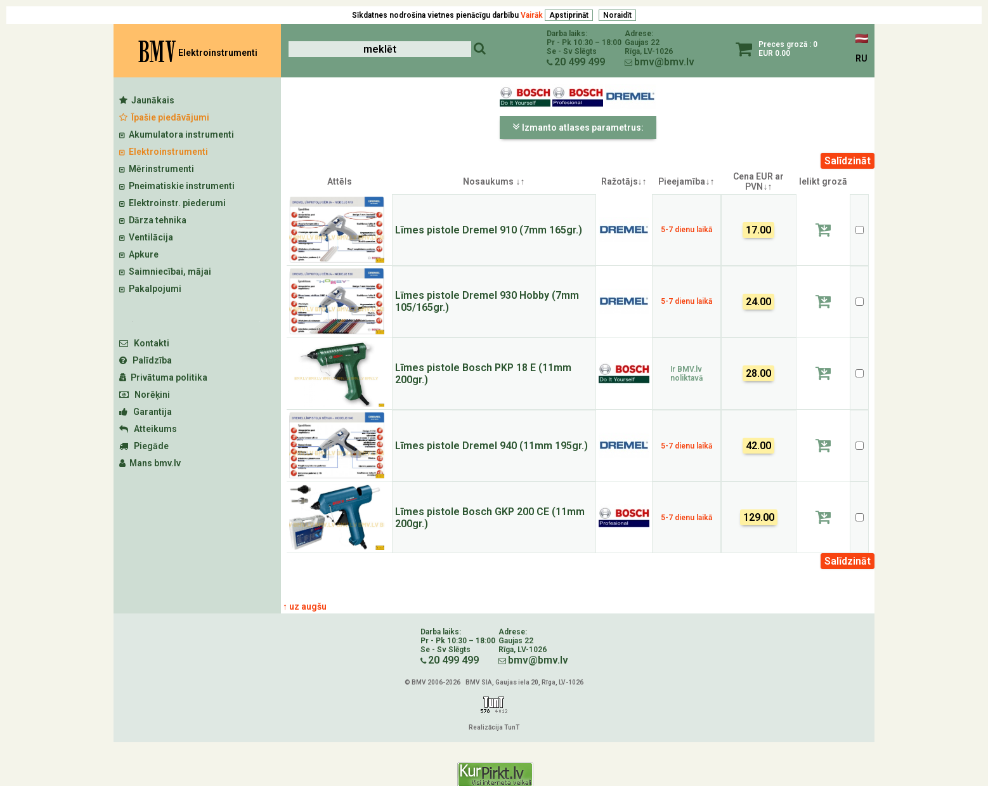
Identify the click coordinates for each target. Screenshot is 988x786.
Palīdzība (145, 360)
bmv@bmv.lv (664, 62)
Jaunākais (146, 100)
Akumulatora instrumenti (176, 134)
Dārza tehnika (152, 220)
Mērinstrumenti (156, 169)
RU (861, 58)
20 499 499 (579, 62)
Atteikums (148, 429)
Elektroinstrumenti (163, 152)
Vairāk (532, 15)
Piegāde (144, 446)
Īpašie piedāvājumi (164, 117)
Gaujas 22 (642, 42)
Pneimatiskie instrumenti (177, 186)
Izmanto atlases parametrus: (578, 127)
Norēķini (144, 395)
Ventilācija (146, 237)
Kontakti (144, 343)
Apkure (139, 254)
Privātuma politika (163, 377)
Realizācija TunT (494, 727)
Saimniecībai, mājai (165, 271)
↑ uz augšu (305, 606)
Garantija (145, 412)
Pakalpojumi (150, 289)
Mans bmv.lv (150, 463)
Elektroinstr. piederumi (172, 203)
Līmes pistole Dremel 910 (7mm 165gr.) (488, 230)
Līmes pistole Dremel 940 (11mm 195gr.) (491, 446)
